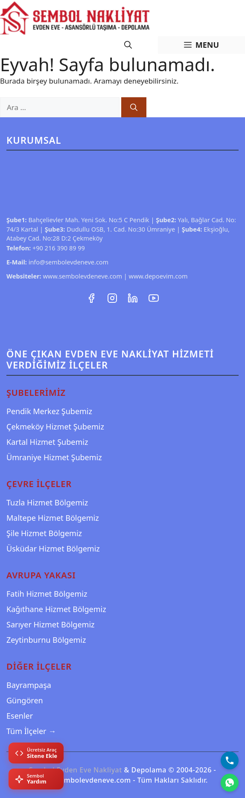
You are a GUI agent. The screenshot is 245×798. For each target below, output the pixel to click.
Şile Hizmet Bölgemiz (44, 533)
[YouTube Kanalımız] (154, 297)
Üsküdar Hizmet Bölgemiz (53, 548)
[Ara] (133, 107)
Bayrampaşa (28, 685)
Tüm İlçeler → (31, 731)
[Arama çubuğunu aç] (128, 45)
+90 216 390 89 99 (58, 248)
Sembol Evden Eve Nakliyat (75, 770)
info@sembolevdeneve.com (69, 262)
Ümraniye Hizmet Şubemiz (54, 457)
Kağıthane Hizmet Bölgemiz (56, 609)
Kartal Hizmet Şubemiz (47, 442)
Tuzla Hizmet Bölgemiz (47, 502)
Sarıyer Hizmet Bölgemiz (50, 624)
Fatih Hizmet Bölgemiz (46, 594)
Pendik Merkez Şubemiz (49, 411)
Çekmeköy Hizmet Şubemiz (55, 426)
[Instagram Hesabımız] (113, 297)
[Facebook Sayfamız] (92, 297)
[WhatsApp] (230, 783)
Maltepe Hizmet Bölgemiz (52, 518)
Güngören (24, 700)
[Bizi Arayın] (230, 760)
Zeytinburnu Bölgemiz (46, 640)
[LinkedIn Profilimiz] (134, 297)
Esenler (19, 716)
